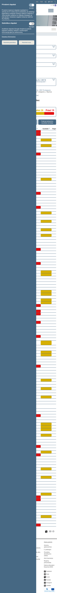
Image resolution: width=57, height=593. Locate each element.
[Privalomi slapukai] (31, 5)
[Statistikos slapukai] (31, 23)
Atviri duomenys (48, 558)
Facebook (49, 571)
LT (49, 2)
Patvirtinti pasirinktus (9, 42)
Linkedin (48, 585)
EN (52, 2)
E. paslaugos (47, 549)
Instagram (49, 582)
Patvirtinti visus (26, 42)
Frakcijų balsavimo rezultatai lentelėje (47, 122)
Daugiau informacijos (8, 37)
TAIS (36, 2)
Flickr (47, 574)
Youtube (48, 580)
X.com (48, 577)
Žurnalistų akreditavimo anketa (47, 553)
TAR (41, 2)
